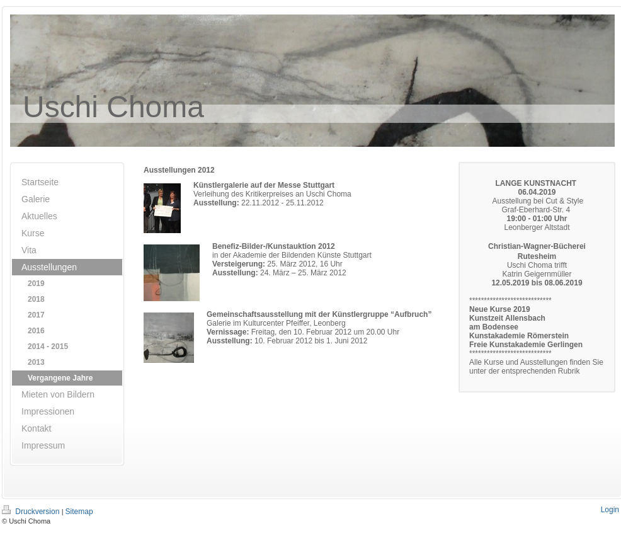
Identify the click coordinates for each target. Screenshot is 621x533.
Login (610, 509)
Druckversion (32, 511)
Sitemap (79, 511)
